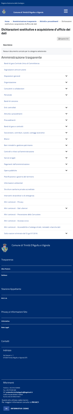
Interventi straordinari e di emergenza (19, 195)
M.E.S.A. (4, 298)
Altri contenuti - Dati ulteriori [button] (16, 208)
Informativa (5, 321)
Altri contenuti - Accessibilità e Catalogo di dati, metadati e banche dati (32, 227)
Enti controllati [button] (10, 107)
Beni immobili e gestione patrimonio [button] (18, 145)
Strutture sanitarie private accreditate (19, 189)
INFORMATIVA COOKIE (20, 408)
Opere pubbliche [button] (10, 170)
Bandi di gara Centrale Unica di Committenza (21, 63)
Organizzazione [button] (10, 82)
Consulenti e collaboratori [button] (14, 88)
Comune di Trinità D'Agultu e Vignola (28, 12)
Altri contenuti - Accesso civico (16, 220)
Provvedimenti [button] (10, 120)
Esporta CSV (63, 39)
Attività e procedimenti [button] (13, 113)
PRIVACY (35, 402)
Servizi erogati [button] (9, 157)
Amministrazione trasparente (24, 21)
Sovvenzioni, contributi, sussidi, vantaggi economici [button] (24, 132)
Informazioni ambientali (13, 183)
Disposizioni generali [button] (12, 76)
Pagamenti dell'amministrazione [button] (16, 164)
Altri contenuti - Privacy (13, 202)
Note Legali (5, 327)
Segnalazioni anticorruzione (15, 69)
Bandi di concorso (11, 101)
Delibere (4, 275)
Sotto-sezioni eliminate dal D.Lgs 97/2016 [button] (21, 233)
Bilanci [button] (6, 139)
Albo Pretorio (5, 269)
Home (7, 21)
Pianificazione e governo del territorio (19, 176)
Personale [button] (8, 94)
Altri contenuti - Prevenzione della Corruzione (22, 214)
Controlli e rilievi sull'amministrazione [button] (19, 151)
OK (6, 408)
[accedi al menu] (66, 11)
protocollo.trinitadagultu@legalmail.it (19, 392)
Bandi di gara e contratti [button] (13, 126)
